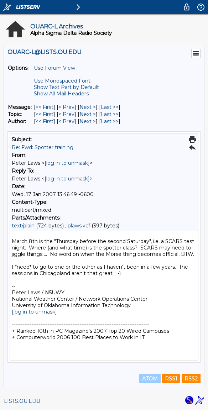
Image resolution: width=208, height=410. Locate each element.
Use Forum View (54, 68)
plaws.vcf (79, 225)
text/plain (23, 225)
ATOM (150, 378)
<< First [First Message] (44, 107)
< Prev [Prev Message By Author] (66, 121)
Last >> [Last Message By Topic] (110, 114)
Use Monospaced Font (62, 81)
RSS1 (171, 378)
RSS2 (191, 378)
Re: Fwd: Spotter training (42, 147)
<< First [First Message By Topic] (44, 114)
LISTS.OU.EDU (22, 401)
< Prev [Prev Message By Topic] (66, 114)
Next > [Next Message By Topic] (87, 114)
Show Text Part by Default (66, 87)
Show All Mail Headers (61, 93)
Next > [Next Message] (87, 107)
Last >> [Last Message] (110, 107)
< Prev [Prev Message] (66, 107)
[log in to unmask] (67, 163)
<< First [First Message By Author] (44, 121)
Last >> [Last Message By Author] (110, 121)
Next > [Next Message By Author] (87, 121)
